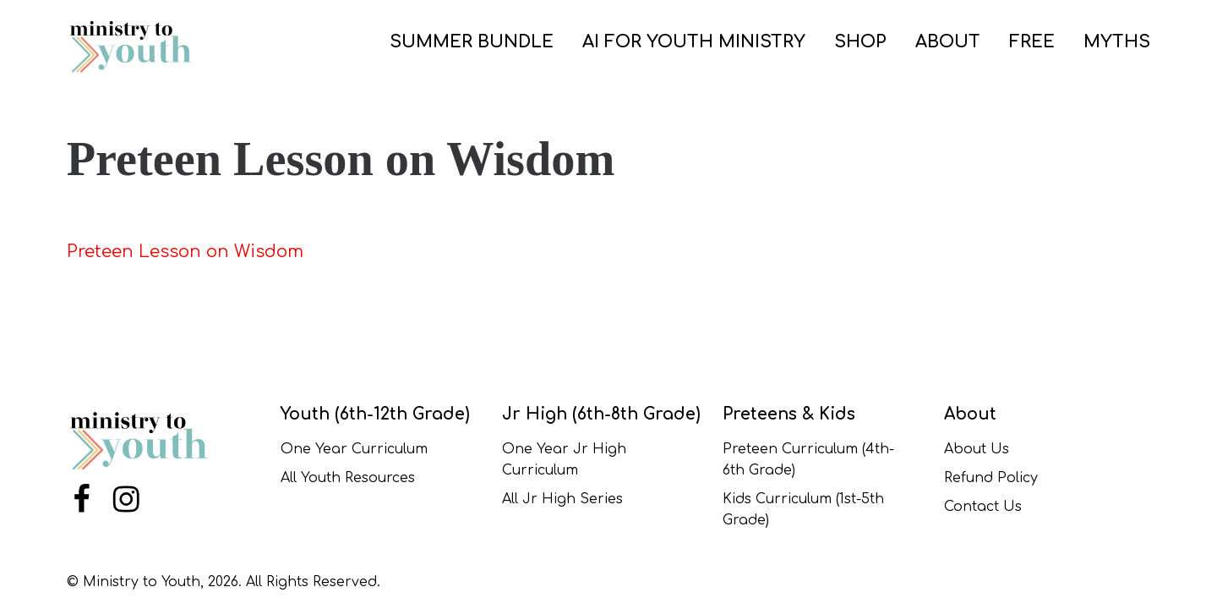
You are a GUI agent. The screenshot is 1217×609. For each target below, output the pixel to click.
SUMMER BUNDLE (472, 42)
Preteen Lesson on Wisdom (185, 251)
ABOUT (947, 42)
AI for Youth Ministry (693, 42)
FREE (1032, 42)
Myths (1116, 42)
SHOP (860, 42)
